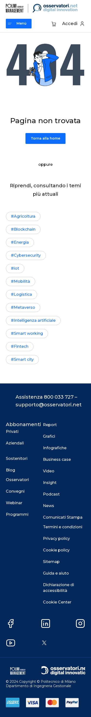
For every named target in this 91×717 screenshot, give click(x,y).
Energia (21, 242)
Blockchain (24, 229)
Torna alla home (45, 138)
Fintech (21, 346)
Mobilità (22, 281)
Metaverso (24, 307)
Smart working (28, 333)
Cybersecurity (27, 255)
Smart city (24, 359)
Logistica (23, 294)
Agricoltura (24, 216)
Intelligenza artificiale (35, 320)
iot (16, 268)
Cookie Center (57, 602)
